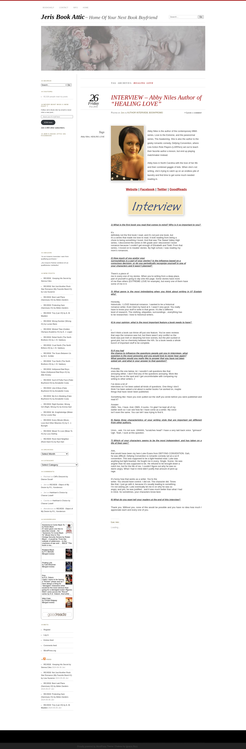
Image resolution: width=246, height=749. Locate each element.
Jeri (123, 112)
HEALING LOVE (97, 137)
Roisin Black (49, 527)
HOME (85, 8)
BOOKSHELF (48, 8)
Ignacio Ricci (132, 746)
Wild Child (46, 598)
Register (47, 630)
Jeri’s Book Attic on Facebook (53, 134)
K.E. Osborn (48, 577)
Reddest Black (48, 550)
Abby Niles (85, 137)
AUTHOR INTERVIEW (137, 112)
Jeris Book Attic (63, 16)
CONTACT (63, 8)
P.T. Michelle (49, 552)
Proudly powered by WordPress (91, 746)
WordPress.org (50, 651)
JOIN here (48, 122)
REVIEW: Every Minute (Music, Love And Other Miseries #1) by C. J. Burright (56, 423)
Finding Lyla (47, 563)
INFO (75, 8)
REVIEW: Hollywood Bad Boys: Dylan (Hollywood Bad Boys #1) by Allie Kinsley (55, 372)
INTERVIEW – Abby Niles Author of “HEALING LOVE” (156, 100)
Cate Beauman (50, 565)
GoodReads (178, 189)
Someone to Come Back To (53, 525)
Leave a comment (194, 112)
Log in (46, 635)
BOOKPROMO (156, 112)
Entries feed (48, 640)
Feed (48, 659)
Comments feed (50, 645)
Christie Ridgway (50, 600)
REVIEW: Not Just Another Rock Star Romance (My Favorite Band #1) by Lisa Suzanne (56, 289)
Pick (44, 576)
